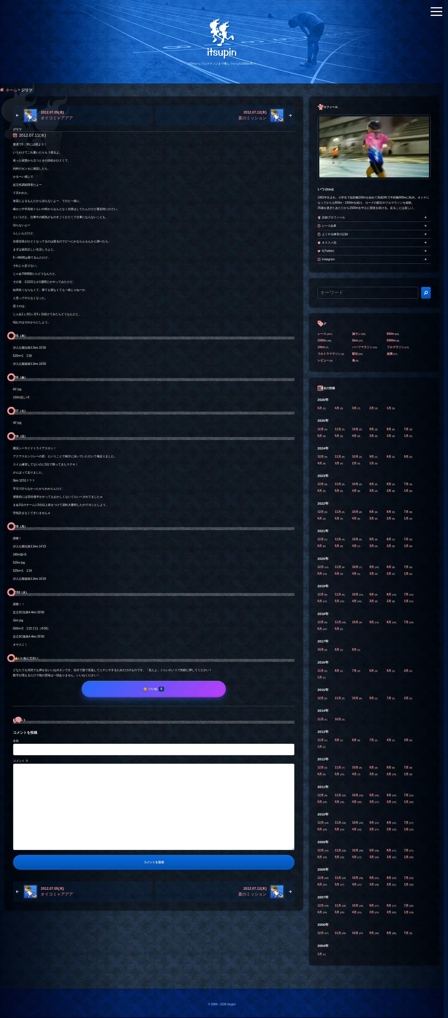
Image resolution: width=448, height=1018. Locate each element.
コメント (20, 760)
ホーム (11, 90)
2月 (372, 408)
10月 (355, 429)
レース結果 (329, 225)
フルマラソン (395, 347)
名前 (16, 740)
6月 (320, 435)
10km (321, 347)
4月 (337, 408)
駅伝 (355, 353)
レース (322, 333)
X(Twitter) (328, 250)
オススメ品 (329, 242)
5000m (391, 340)
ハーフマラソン (362, 347)
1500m (322, 340)
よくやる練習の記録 (335, 234)
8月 (389, 429)
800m (390, 333)
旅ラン (356, 333)
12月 (321, 429)
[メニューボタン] (436, 11)
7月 (406, 429)
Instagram (328, 259)
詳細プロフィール (333, 217)
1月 (389, 408)
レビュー (323, 360)
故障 (390, 353)
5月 (320, 408)
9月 (372, 429)
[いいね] (154, 689)
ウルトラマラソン (329, 353)
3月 (354, 408)
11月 (338, 429)
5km (355, 340)
